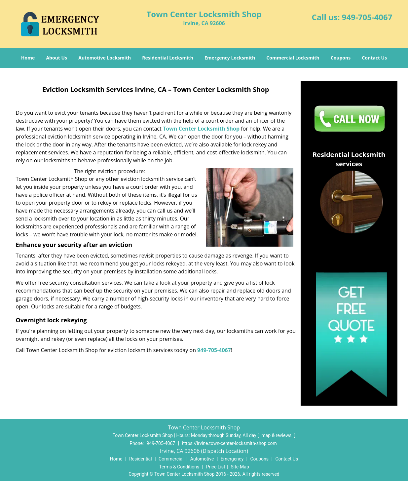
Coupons (341, 58)
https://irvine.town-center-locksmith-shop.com (229, 443)
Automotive (202, 458)
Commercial (171, 458)
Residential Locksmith (167, 58)
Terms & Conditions (179, 466)
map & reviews (276, 435)
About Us (56, 58)
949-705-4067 (367, 17)
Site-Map (240, 466)
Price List (215, 466)
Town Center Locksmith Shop (201, 128)
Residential (140, 458)
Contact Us (374, 58)
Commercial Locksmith (292, 58)
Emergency (232, 458)
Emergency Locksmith (229, 58)
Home (28, 58)
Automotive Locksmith (104, 58)
